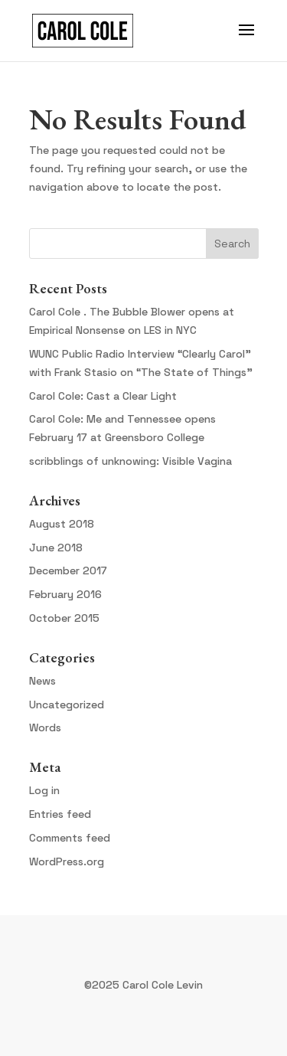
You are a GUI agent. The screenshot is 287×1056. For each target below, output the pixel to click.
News (42, 681)
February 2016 (65, 594)
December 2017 (68, 570)
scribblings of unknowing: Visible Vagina (130, 461)
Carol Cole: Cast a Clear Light (103, 396)
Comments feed (69, 838)
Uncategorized (66, 704)
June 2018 (56, 547)
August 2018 (61, 524)
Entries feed (60, 814)
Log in (44, 790)
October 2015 (64, 618)
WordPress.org (66, 861)
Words (45, 727)
